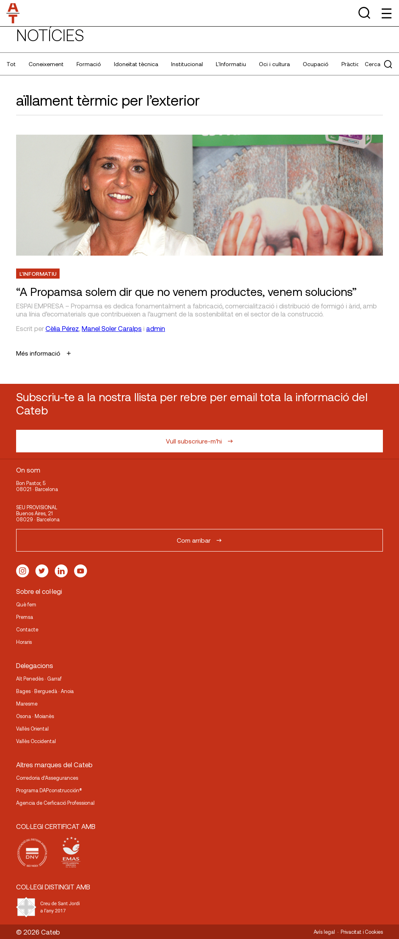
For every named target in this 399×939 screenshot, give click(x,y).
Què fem (26, 604)
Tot (11, 63)
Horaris (24, 642)
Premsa (24, 617)
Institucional (187, 63)
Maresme (26, 703)
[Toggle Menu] (386, 13)
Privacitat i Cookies (362, 932)
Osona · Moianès (35, 716)
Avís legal (324, 932)
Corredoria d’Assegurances (47, 778)
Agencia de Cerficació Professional (55, 803)
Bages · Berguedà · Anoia (45, 691)
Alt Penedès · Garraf (39, 678)
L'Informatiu (231, 63)
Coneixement (46, 63)
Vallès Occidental (36, 741)
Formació (88, 63)
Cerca (379, 64)
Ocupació (316, 63)
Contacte (27, 629)
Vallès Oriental (32, 728)
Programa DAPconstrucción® (49, 790)
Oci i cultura (274, 63)
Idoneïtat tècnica (136, 63)
